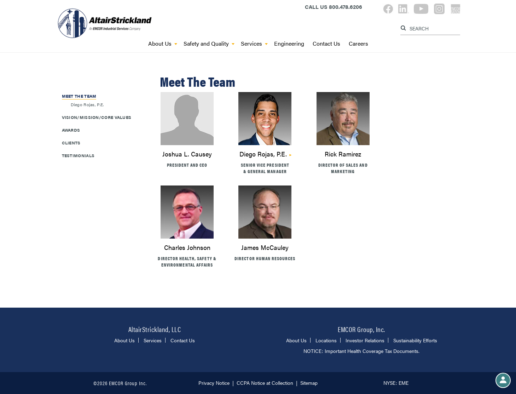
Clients (71, 142)
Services (254, 43)
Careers (358, 43)
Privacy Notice (214, 382)
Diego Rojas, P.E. (263, 153)
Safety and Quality (209, 43)
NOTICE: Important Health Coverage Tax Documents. (361, 350)
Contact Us (326, 43)
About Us (162, 43)
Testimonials (78, 155)
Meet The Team (79, 96)
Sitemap (309, 382)
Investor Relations (365, 340)
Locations (326, 340)
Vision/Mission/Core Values (97, 117)
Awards (71, 130)
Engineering (289, 43)
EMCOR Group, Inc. (361, 329)
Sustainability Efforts (415, 340)
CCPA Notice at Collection (265, 382)
